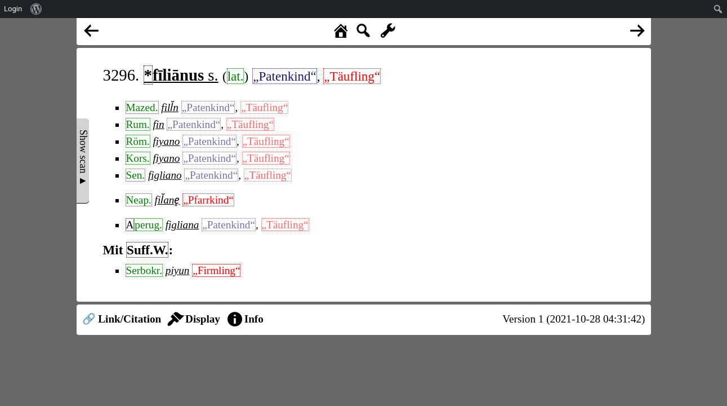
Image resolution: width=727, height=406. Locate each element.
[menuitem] (36, 9)
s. (181, 75)
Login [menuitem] (13, 9)
